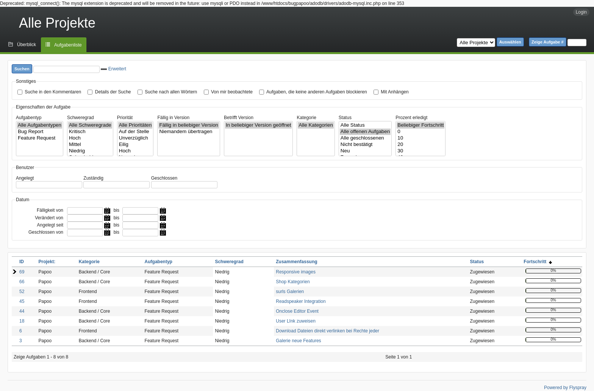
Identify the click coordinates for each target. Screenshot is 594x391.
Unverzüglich (135, 138)
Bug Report (39, 132)
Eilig (135, 144)
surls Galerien (290, 291)
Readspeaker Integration (300, 301)
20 (420, 144)
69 (21, 272)
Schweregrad (80, 117)
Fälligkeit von (50, 210)
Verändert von (49, 217)
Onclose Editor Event (297, 311)
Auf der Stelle (135, 132)
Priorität (125, 117)
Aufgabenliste (68, 45)
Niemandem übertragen (188, 132)
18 (21, 321)
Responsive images (296, 272)
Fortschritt (538, 261)
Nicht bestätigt (365, 144)
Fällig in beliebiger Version (188, 125)
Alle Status (365, 125)
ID (21, 261)
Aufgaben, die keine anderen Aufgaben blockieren (316, 92)
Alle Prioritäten (135, 125)
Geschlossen (164, 178)
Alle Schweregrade (90, 125)
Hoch (90, 138)
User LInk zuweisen (296, 321)
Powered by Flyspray (565, 387)
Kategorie (306, 117)
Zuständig (93, 178)
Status (345, 117)
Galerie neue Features (298, 340)
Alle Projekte (57, 23)
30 (420, 151)
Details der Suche (113, 92)
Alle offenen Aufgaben (365, 132)
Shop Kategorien (293, 281)
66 (21, 281)
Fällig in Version (173, 117)
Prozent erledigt (411, 117)
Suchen (22, 69)
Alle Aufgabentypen (39, 125)
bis (116, 210)
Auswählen (510, 42)
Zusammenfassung (296, 261)
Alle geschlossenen (365, 138)
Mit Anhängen (394, 92)
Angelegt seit (50, 225)
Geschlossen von (45, 232)
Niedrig (90, 151)
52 (21, 291)
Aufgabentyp (28, 117)
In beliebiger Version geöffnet (258, 125)
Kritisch (90, 132)
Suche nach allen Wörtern (171, 92)
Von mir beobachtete (232, 92)
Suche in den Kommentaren (53, 92)
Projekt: (46, 261)
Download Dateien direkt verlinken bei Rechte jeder (327, 331)
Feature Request (39, 138)
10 (420, 138)
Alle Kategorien (315, 125)
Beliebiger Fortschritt (420, 125)
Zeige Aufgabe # (547, 42)
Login (581, 12)
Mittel (90, 144)
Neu (365, 151)
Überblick (26, 44)
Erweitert (113, 68)
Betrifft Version (238, 117)
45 (21, 301)
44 (21, 311)
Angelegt (25, 178)
